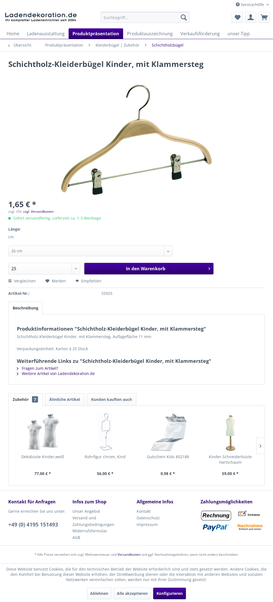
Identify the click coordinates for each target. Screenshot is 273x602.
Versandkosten (129, 554)
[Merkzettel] (237, 17)
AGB (76, 537)
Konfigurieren (169, 593)
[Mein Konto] (250, 17)
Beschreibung (25, 308)
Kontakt (144, 511)
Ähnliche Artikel (64, 399)
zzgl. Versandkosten (38, 211)
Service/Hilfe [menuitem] (250, 4)
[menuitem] (145, 17)
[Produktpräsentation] (96, 33)
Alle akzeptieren (132, 593)
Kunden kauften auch (111, 399)
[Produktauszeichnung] (150, 33)
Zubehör (25, 399)
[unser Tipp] (239, 33)
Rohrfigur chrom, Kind (105, 456)
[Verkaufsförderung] (200, 33)
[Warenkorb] (264, 17)
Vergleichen (22, 281)
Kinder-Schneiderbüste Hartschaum (230, 459)
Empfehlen (88, 281)
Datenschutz (148, 517)
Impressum (147, 524)
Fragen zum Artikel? (37, 368)
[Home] (13, 33)
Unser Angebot (86, 511)
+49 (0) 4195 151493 (33, 524)
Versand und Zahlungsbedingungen (93, 521)
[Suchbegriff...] (145, 17)
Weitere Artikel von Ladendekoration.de (56, 373)
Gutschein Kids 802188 (168, 456)
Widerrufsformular (89, 530)
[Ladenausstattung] (46, 33)
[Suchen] (184, 17)
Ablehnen (99, 593)
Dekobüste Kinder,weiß (42, 456)
